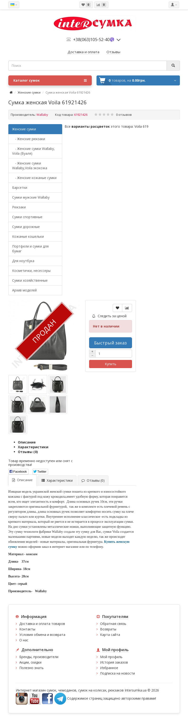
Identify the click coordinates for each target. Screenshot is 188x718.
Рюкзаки (19, 207)
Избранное (109, 667)
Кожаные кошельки (28, 236)
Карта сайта (110, 634)
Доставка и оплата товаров (42, 623)
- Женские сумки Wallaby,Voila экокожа (29, 165)
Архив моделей (24, 290)
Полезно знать (31, 667)
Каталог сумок (50, 80)
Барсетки (19, 187)
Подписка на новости (117, 673)
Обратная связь (113, 623)
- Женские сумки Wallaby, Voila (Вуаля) (33, 151)
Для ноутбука (23, 261)
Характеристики (33, 447)
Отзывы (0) (28, 451)
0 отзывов (124, 114)
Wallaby (42, 114)
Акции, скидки (30, 662)
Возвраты (108, 629)
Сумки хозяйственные (30, 280)
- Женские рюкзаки (28, 139)
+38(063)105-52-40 (91, 39)
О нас (23, 640)
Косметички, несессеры (31, 270)
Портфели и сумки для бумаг (30, 248)
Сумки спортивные (27, 217)
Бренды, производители (38, 657)
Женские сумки (29, 92)
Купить (110, 364)
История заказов (114, 662)
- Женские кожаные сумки (34, 177)
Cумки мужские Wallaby (31, 197)
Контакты (27, 629)
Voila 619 (141, 126)
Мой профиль (111, 657)
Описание (27, 442)
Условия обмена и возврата (42, 634)
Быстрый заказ (110, 343)
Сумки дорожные (26, 226)
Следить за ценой (109, 316)
